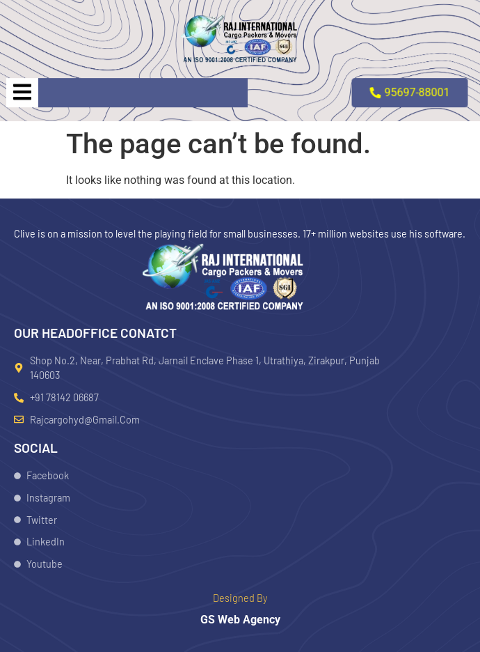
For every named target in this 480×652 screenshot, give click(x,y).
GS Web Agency (240, 619)
